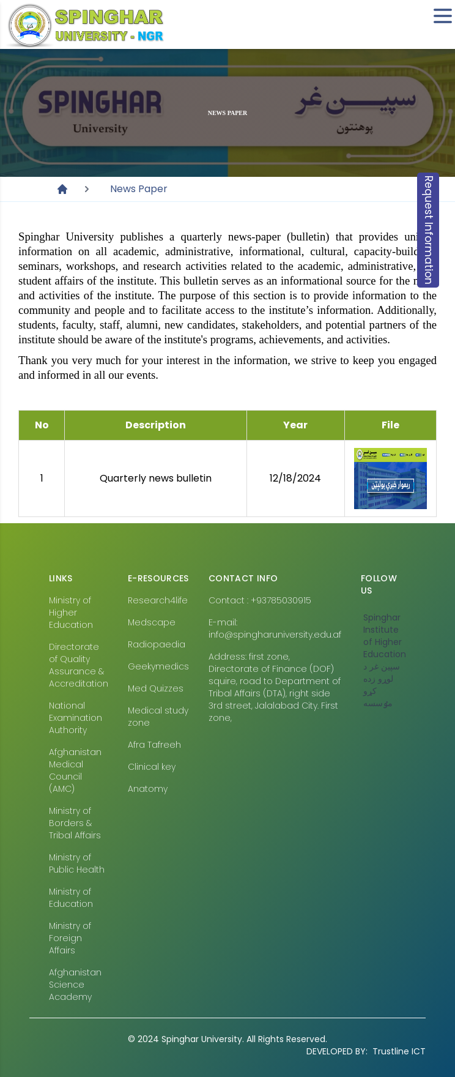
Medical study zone (158, 716)
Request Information (428, 230)
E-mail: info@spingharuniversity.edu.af (275, 628)
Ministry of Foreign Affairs (70, 938)
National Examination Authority (75, 717)
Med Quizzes (155, 688)
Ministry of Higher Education (71, 612)
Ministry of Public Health (77, 863)
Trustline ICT (366, 1051)
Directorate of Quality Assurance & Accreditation (78, 665)
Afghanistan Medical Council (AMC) (75, 770)
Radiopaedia (156, 644)
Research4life (158, 600)
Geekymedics (158, 666)
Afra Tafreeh (154, 745)
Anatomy (148, 789)
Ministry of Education (71, 897)
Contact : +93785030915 (260, 600)
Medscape (152, 622)
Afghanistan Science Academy (75, 984)
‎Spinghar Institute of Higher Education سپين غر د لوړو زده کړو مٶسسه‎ (384, 660)
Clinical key (152, 767)
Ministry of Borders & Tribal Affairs (75, 823)
